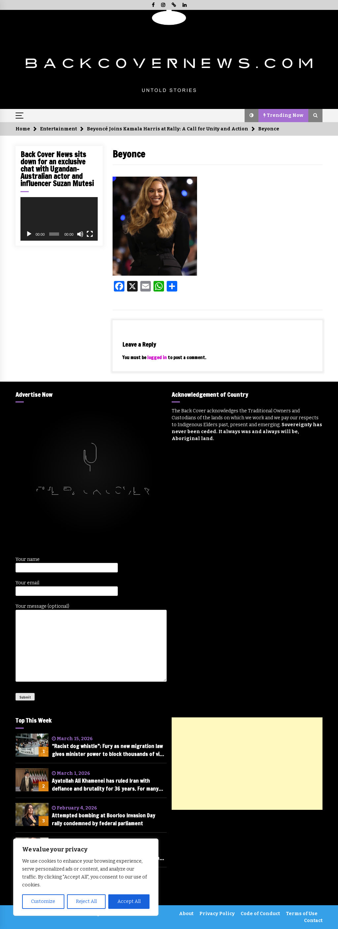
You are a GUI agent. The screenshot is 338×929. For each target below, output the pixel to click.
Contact (313, 920)
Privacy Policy (217, 913)
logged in (157, 357)
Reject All (86, 901)
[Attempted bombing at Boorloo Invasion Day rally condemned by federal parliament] (32, 814)
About (186, 913)
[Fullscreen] (89, 234)
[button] (251, 115)
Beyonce (129, 154)
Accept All (129, 901)
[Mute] (80, 234)
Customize (43, 901)
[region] (85, 877)
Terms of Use (302, 913)
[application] (59, 219)
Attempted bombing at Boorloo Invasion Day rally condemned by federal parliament (103, 819)
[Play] (29, 234)
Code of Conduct (260, 913)
